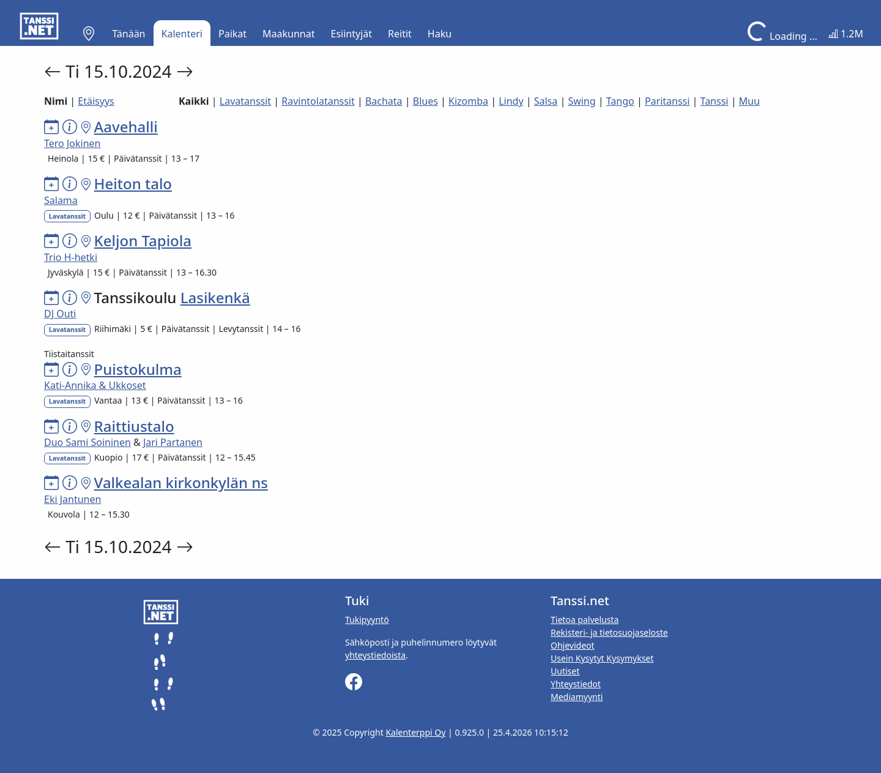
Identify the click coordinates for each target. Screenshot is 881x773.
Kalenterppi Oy (415, 732)
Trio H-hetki (70, 257)
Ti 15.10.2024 (120, 71)
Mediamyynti (577, 697)
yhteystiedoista (375, 655)
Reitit (400, 33)
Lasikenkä (215, 297)
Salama (61, 200)
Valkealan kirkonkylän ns (181, 482)
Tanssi (715, 101)
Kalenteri (182, 33)
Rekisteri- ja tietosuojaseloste (609, 632)
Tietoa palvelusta (585, 619)
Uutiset (565, 671)
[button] (88, 34)
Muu (749, 101)
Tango (620, 101)
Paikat (232, 33)
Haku (440, 33)
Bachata (384, 101)
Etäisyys (96, 101)
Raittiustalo (134, 426)
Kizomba (468, 101)
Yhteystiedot (576, 684)
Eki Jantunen (72, 499)
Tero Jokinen (72, 143)
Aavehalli (126, 126)
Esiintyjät (352, 33)
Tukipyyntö (367, 619)
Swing (581, 101)
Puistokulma (138, 369)
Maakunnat (288, 33)
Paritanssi (667, 101)
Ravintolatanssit (318, 101)
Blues (425, 101)
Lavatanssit (245, 101)
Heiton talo (133, 183)
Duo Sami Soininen (87, 442)
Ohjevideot (573, 645)
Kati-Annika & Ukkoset (95, 385)
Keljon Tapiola (142, 240)
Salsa (546, 101)
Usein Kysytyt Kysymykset (602, 658)
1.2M (845, 33)
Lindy (511, 101)
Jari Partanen (173, 442)
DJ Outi (60, 313)
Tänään (128, 33)
